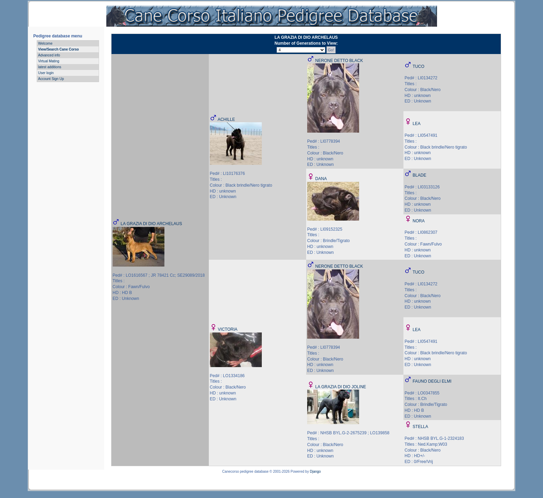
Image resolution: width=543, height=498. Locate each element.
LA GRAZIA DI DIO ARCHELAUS (151, 223)
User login (46, 73)
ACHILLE (226, 119)
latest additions (49, 67)
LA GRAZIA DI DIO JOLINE (340, 386)
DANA (321, 178)
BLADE (419, 175)
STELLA (420, 426)
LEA (417, 123)
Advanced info (49, 55)
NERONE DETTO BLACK (339, 60)
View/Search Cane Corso (58, 49)
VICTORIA (227, 329)
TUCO (418, 66)
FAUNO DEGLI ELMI (432, 381)
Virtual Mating (48, 61)
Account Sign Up (51, 79)
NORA (419, 221)
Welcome (45, 43)
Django (315, 471)
